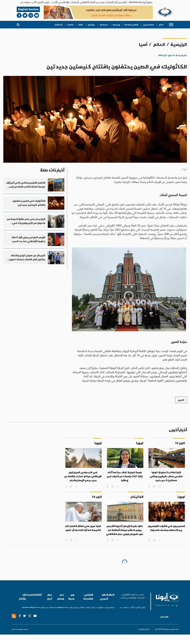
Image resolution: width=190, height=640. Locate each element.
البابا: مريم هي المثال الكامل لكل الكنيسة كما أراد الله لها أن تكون (83, 528)
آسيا (143, 44)
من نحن (164, 617)
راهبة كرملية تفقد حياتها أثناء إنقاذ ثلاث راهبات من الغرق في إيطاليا (125, 476)
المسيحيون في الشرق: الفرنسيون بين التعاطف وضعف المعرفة (166, 528)
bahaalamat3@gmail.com (31, 607)
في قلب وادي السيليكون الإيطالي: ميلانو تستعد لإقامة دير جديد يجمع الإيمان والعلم (83, 476)
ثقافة (80, 24)
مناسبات (70, 24)
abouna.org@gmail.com (59, 607)
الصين (181, 400)
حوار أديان (91, 24)
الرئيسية (178, 44)
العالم (161, 24)
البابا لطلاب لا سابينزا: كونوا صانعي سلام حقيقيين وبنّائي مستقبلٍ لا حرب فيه (166, 476)
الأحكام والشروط (144, 629)
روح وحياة (116, 24)
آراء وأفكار (58, 24)
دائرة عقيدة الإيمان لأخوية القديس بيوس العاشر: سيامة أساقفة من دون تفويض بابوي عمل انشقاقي (124, 530)
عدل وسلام (104, 24)
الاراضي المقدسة (131, 24)
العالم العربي (148, 24)
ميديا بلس (14, 629)
